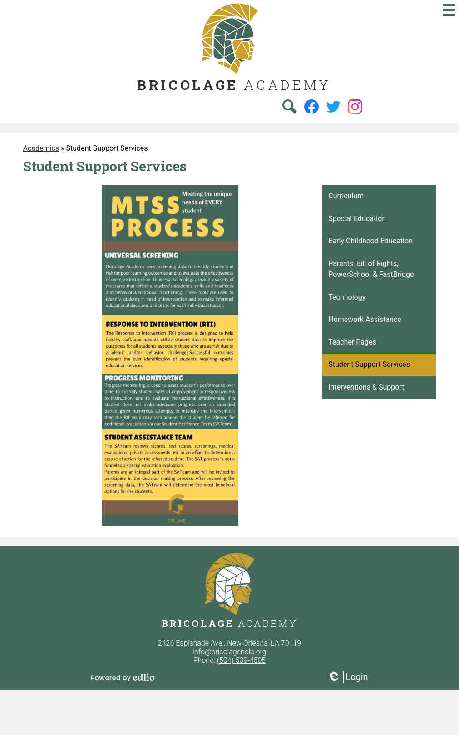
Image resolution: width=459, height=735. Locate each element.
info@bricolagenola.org (229, 651)
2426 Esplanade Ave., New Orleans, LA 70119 (229, 643)
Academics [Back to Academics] (41, 148)
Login (347, 677)
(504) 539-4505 (241, 660)
